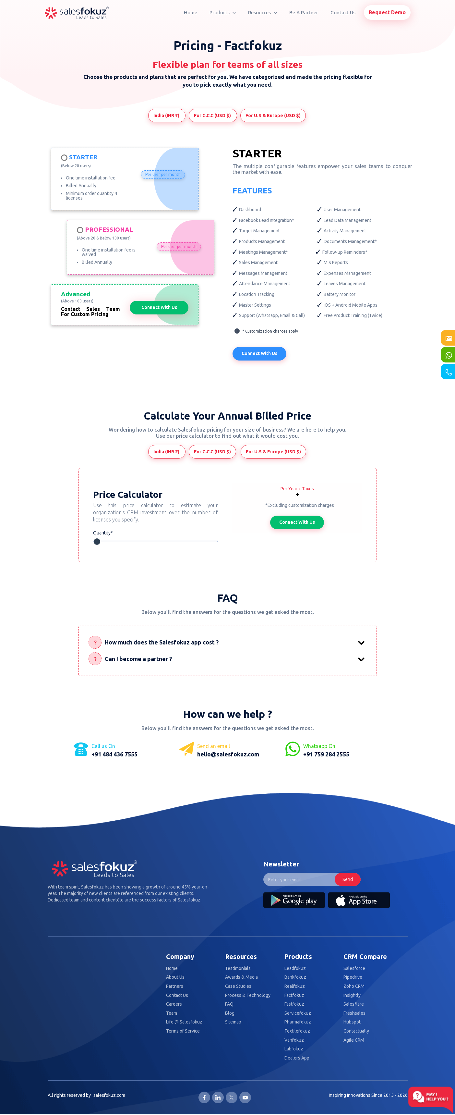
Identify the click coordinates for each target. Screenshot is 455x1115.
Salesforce (354, 968)
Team (171, 1013)
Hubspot (352, 1022)
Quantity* (103, 532)
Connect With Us (159, 307)
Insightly (352, 995)
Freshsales (354, 1013)
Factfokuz (294, 995)
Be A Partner (303, 12)
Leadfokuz (295, 968)
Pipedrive (352, 977)
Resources (262, 12)
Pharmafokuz (297, 1022)
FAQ (229, 1004)
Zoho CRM (354, 986)
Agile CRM (353, 1040)
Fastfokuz (294, 1004)
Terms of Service (183, 1031)
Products (223, 12)
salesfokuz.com (109, 1095)
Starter (83, 157)
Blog (229, 1013)
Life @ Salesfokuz (184, 1022)
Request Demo (387, 12)
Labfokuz (293, 1049)
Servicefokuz (297, 1013)
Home (190, 12)
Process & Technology (247, 995)
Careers (174, 1004)
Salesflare (353, 1004)
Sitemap (233, 1022)
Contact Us (342, 12)
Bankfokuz (295, 977)
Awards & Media (241, 977)
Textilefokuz (297, 1031)
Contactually (356, 1031)
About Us (175, 977)
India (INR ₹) (166, 115)
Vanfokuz (294, 1040)
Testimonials (238, 968)
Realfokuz (294, 986)
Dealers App (296, 1058)
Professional (109, 230)
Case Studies (238, 986)
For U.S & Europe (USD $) (273, 115)
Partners (174, 986)
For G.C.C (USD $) (213, 115)
